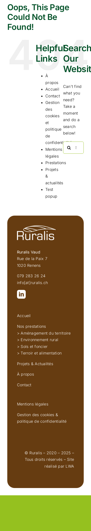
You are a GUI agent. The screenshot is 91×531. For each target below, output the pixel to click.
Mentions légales (32, 404)
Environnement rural (39, 339)
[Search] (69, 148)
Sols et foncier (34, 346)
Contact (52, 95)
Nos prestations (31, 326)
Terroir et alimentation (41, 353)
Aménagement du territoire (46, 333)
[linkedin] (21, 294)
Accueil (52, 89)
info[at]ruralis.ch (32, 282)
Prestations (55, 162)
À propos (25, 374)
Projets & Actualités (35, 363)
